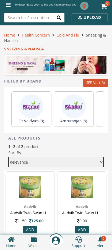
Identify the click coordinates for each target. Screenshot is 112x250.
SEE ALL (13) (95, 82)
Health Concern (36, 35)
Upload (89, 17)
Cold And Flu (68, 35)
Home (9, 35)
